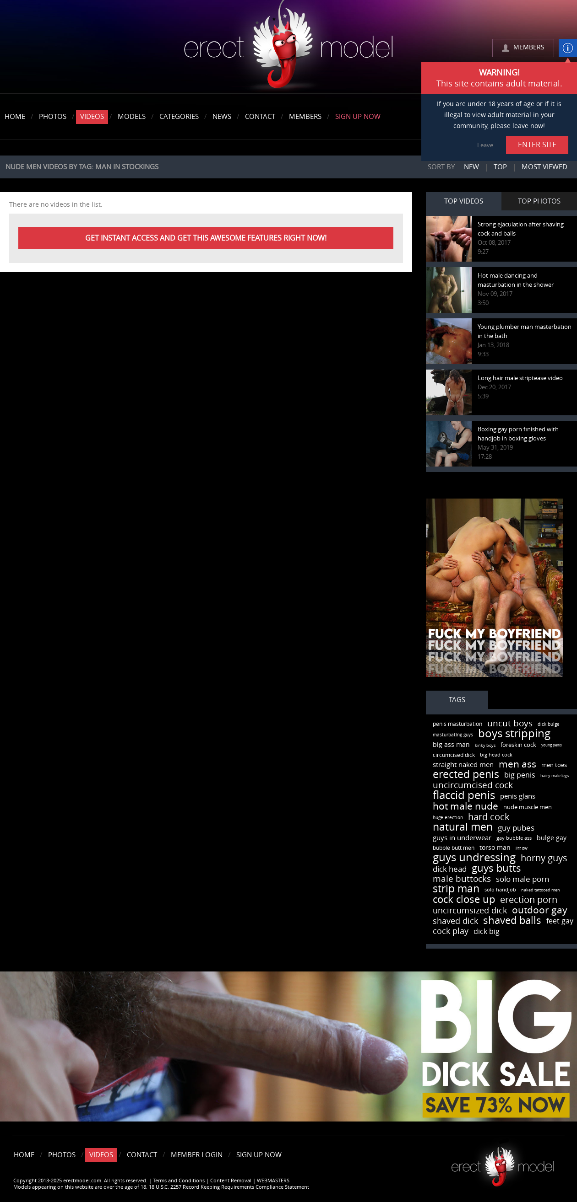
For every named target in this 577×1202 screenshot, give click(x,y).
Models (132, 117)
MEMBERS (528, 47)
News (221, 117)
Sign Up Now (358, 117)
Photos (52, 117)
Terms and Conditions (179, 1181)
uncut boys (510, 723)
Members (305, 117)
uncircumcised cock (473, 785)
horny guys (544, 858)
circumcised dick (454, 755)
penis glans (517, 796)
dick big (487, 931)
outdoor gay (539, 910)
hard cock (489, 816)
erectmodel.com (288, 47)
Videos (92, 117)
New (471, 167)
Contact (260, 117)
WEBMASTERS (273, 1181)
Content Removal (230, 1181)
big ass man (451, 745)
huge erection (448, 818)
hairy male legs (554, 775)
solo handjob (500, 890)
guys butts (496, 869)
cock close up (464, 900)
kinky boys (485, 745)
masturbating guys (453, 735)
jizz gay (522, 848)
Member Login (197, 1155)
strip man (456, 889)
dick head (450, 869)
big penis (519, 775)
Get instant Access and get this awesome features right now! (206, 238)
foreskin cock (518, 744)
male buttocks (462, 879)
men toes (554, 765)
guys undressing (474, 857)
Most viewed (544, 167)
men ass (517, 764)
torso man (495, 848)
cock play (450, 931)
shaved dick (455, 921)
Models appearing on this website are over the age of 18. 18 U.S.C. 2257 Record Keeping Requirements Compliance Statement (161, 1187)
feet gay (559, 921)
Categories (179, 117)
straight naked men (463, 765)
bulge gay (551, 838)
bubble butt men (453, 848)
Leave (485, 145)
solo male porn (522, 879)
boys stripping (514, 733)
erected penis (466, 774)
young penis (551, 745)
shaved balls (512, 921)
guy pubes (516, 827)
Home (15, 117)
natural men (463, 827)
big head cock (496, 755)
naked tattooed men (540, 890)
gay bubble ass (514, 838)
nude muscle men (527, 807)
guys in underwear (462, 838)
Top (500, 167)
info (568, 48)
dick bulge (549, 724)
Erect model (503, 1163)
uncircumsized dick (470, 911)
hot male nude (465, 806)
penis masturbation (457, 724)
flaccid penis (464, 795)
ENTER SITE (537, 144)
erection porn (528, 899)
